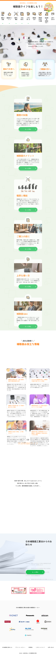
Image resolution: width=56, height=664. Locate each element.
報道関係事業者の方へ (46, 23)
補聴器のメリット (9, 21)
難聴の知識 (2, 21)
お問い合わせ (53, 21)
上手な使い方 (28, 21)
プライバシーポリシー (20, 653)
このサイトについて (40, 653)
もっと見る (35, 578)
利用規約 (31, 653)
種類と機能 (16, 21)
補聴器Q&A (34, 21)
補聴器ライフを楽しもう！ (28, 9)
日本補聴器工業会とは (7, 653)
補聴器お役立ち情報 (40, 22)
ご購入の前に (22, 21)
